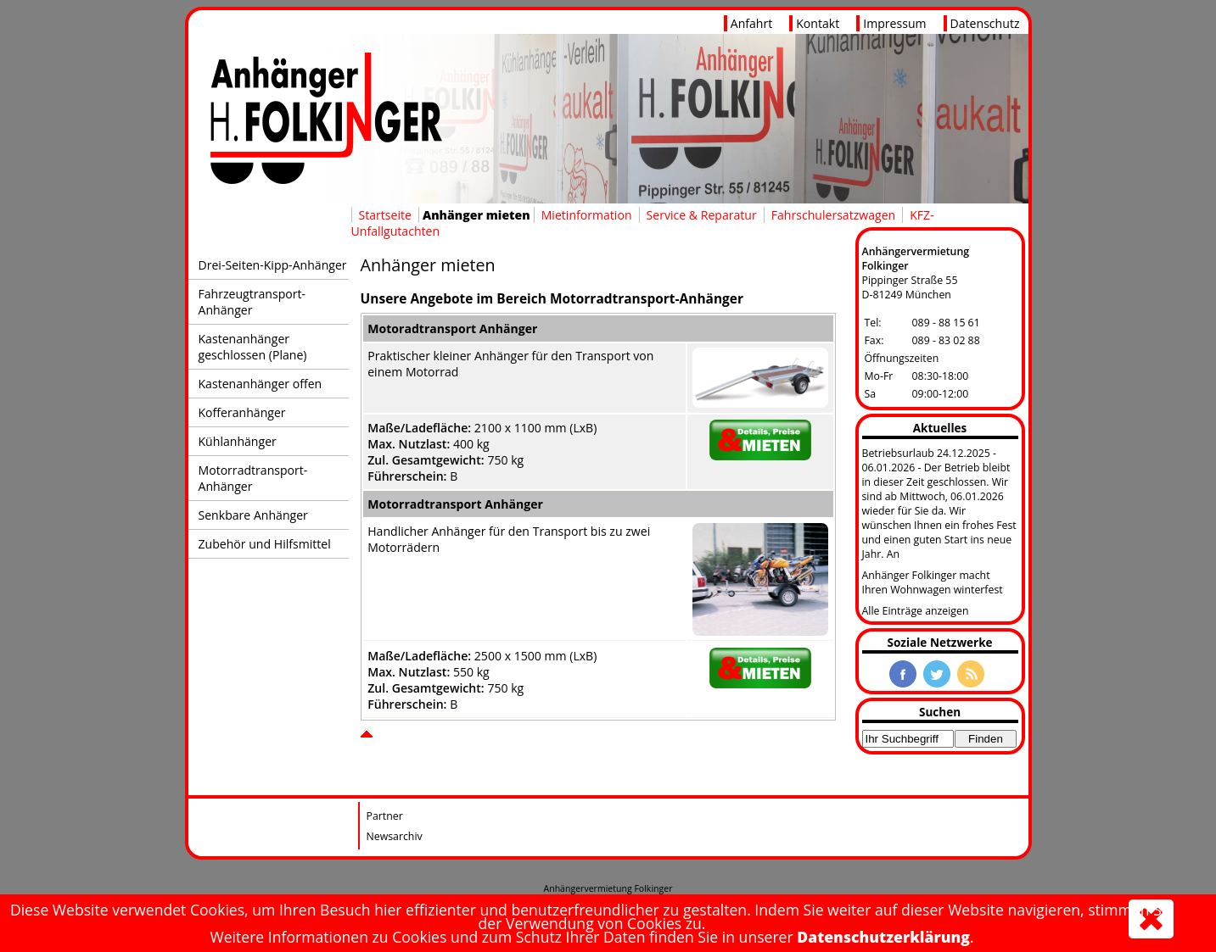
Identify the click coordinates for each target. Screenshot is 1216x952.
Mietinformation (586, 215)
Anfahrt (752, 23)
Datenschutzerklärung (883, 937)
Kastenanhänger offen (260, 384)
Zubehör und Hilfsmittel (265, 544)
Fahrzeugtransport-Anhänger (252, 302)
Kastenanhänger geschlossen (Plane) (253, 347)
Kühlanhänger (238, 441)
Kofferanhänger (242, 412)
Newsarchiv (395, 836)
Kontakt (817, 23)
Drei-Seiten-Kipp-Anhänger (273, 265)
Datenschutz (985, 23)
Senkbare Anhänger (253, 515)
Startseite (385, 215)
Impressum (894, 23)
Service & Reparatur (702, 215)
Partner (385, 816)
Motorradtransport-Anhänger (253, 478)
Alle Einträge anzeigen (915, 611)
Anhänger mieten (476, 215)
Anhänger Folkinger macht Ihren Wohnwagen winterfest (932, 582)
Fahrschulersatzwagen (833, 215)
